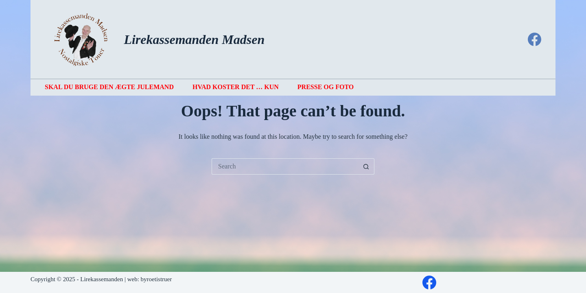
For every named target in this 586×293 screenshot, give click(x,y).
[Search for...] (285, 166)
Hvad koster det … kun (235, 86)
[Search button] (366, 166)
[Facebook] (534, 39)
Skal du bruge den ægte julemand (109, 86)
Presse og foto (325, 86)
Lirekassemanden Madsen (194, 39)
